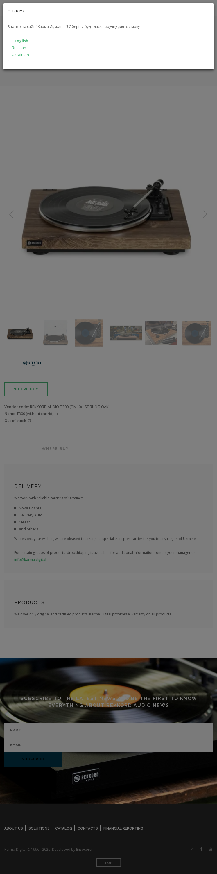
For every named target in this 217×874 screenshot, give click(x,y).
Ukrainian (20, 54)
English (21, 40)
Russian (19, 47)
